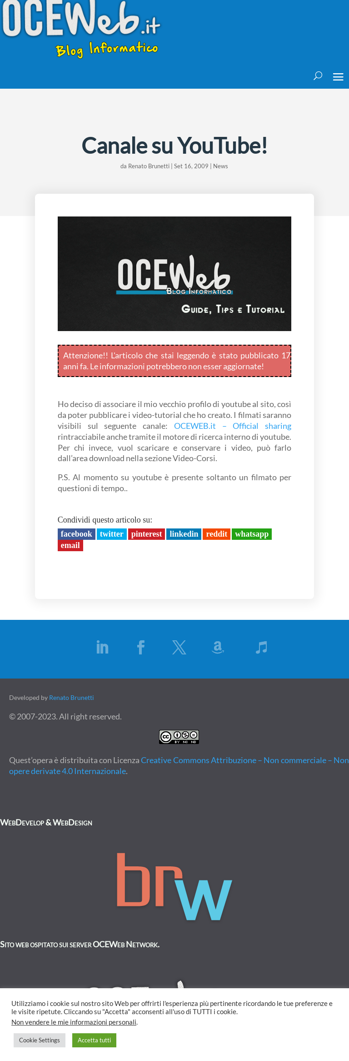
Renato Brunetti (149, 166)
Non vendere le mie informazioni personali (73, 1022)
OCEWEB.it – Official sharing (232, 426)
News (220, 166)
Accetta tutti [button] (94, 1040)
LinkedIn (184, 533)
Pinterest (146, 533)
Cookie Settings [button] (39, 1040)
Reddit (216, 533)
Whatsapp (252, 533)
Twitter (112, 533)
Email (70, 545)
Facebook (76, 533)
